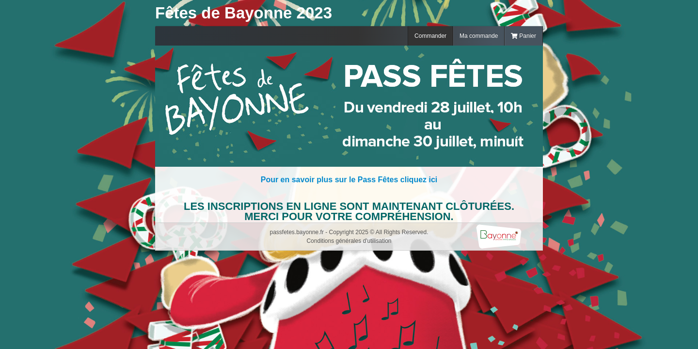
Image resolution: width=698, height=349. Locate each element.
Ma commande (479, 35)
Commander (430, 35)
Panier (523, 35)
